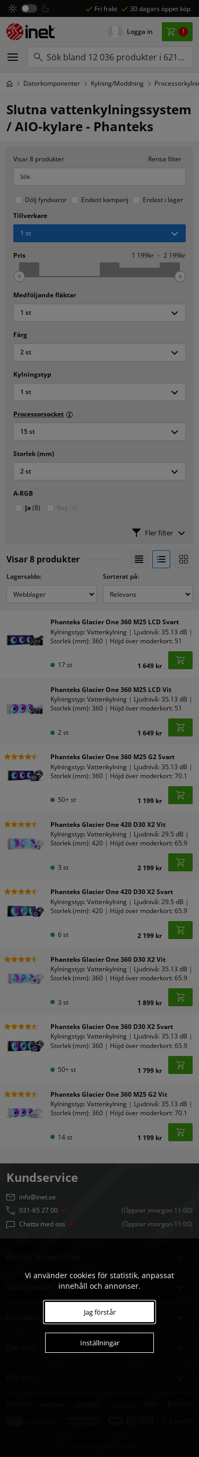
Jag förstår (100, 1312)
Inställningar (99, 1342)
